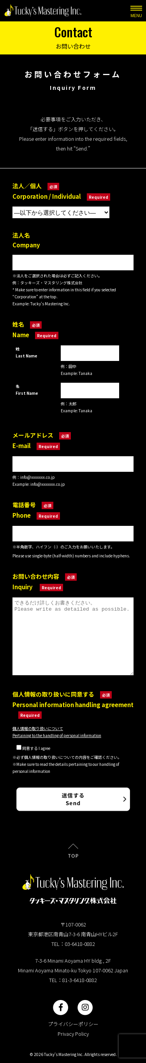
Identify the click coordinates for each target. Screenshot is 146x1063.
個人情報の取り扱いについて (37, 728)
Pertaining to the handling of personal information (56, 735)
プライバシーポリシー (73, 1024)
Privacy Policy (73, 1033)
